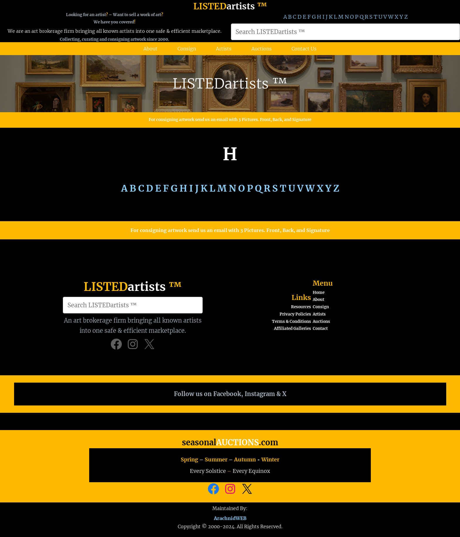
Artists (319, 314)
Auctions (321, 321)
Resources (301, 306)
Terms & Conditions (291, 321)
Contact (320, 328)
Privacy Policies (295, 314)
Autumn (245, 459)
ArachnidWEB (230, 518)
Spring (189, 459)
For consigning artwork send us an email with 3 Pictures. (204, 119)
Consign (321, 306)
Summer (216, 459)
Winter (270, 459)
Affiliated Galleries (292, 328)
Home (318, 292)
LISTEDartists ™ (230, 83)
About (318, 299)
